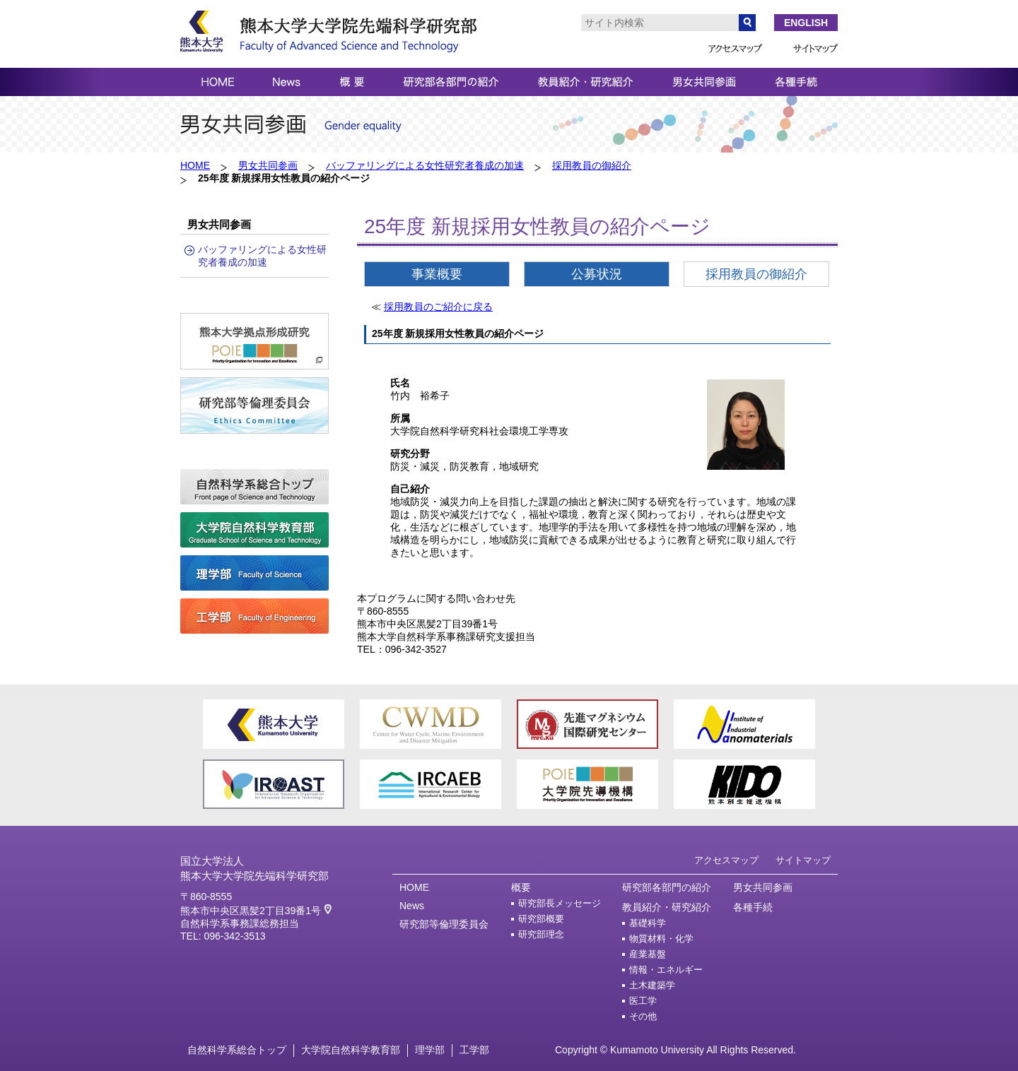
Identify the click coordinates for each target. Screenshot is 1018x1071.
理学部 (430, 1049)
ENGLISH (806, 22)
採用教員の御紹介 (591, 165)
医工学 (643, 1001)
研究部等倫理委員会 (443, 924)
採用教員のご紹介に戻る (438, 306)
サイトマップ (803, 860)
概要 (521, 887)
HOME (195, 165)
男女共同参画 (268, 165)
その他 (643, 1017)
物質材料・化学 (661, 939)
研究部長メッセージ (559, 904)
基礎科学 (647, 923)
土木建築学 (652, 985)
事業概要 (436, 274)
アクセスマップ (726, 860)
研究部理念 (541, 935)
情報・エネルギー (666, 970)
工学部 (474, 1049)
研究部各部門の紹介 (666, 887)
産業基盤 (647, 954)
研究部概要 (541, 919)
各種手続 (753, 907)
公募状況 (596, 274)
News (411, 905)
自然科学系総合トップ (236, 1049)
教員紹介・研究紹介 (666, 907)
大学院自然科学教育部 (350, 1049)
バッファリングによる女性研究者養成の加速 (425, 165)
